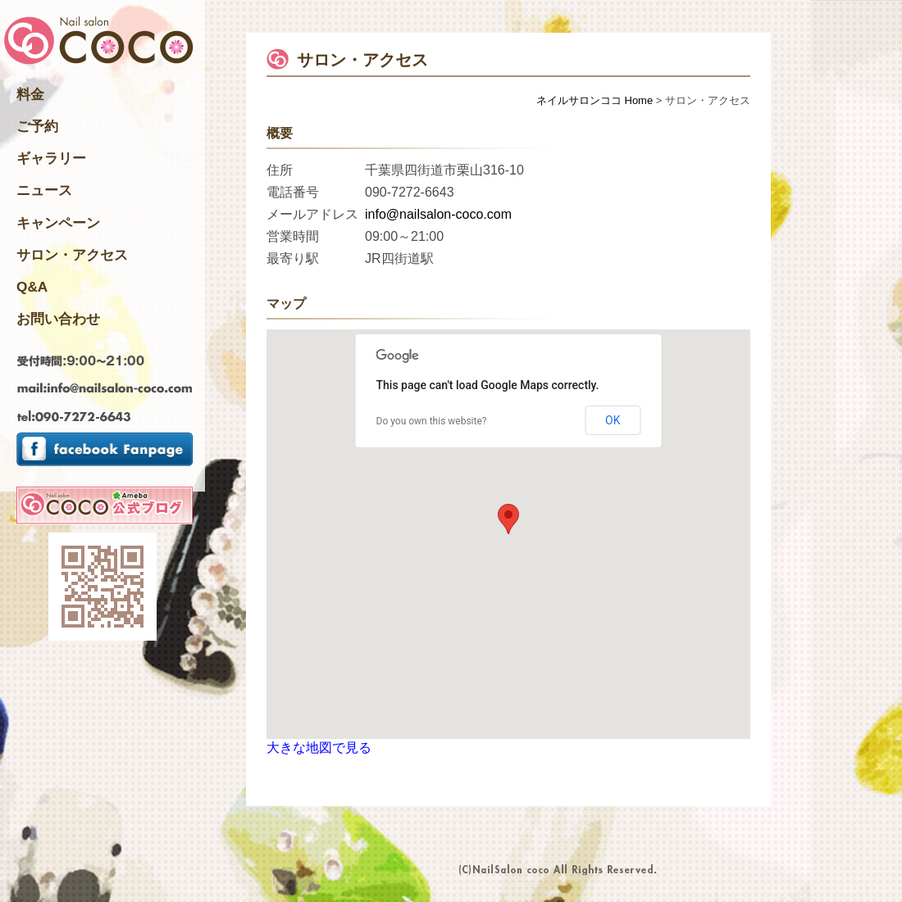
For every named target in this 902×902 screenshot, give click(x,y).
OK (612, 420)
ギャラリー (51, 158)
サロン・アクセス (72, 255)
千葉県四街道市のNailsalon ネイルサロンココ (99, 42)
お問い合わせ (58, 318)
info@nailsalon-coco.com (438, 214)
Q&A (32, 287)
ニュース (44, 190)
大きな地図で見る (318, 748)
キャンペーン (58, 223)
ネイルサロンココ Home (594, 100)
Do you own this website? (431, 421)
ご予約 (37, 126)
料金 (30, 94)
